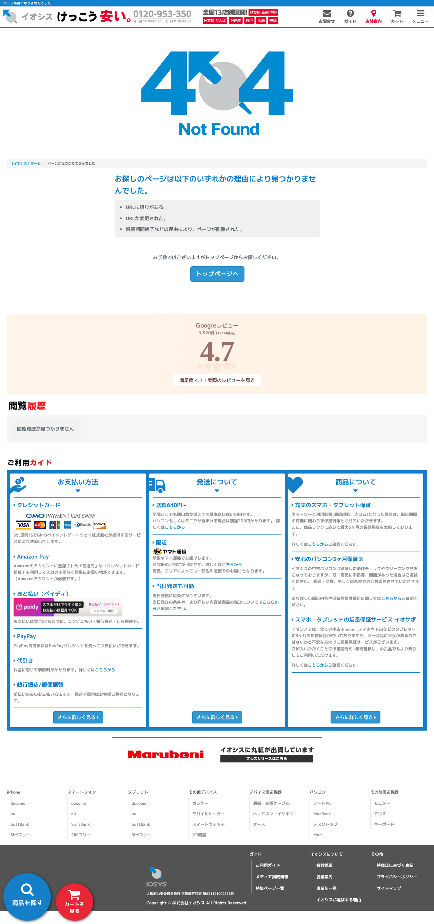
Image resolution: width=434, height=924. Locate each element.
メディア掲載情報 (272, 877)
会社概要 (324, 865)
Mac (317, 835)
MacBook (322, 814)
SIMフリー (20, 835)
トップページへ (217, 274)
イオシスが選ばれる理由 (338, 900)
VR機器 (199, 835)
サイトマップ (389, 888)
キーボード (384, 824)
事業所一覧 (326, 888)
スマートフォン (81, 792)
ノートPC (322, 803)
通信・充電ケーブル (271, 803)
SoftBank (20, 824)
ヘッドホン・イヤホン (273, 814)
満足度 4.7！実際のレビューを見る (217, 380)
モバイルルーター (208, 814)
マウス (380, 814)
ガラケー (200, 803)
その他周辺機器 (384, 792)
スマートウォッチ (208, 824)
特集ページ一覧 (270, 888)
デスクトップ (325, 824)
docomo (18, 803)
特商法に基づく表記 (395, 865)
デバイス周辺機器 (265, 792)
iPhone (13, 792)
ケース (259, 824)
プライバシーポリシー (397, 877)
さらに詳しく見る (77, 717)
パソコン (318, 792)
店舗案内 (324, 877)
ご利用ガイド (268, 865)
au (13, 814)
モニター (382, 803)
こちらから (105, 670)
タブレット (138, 792)
